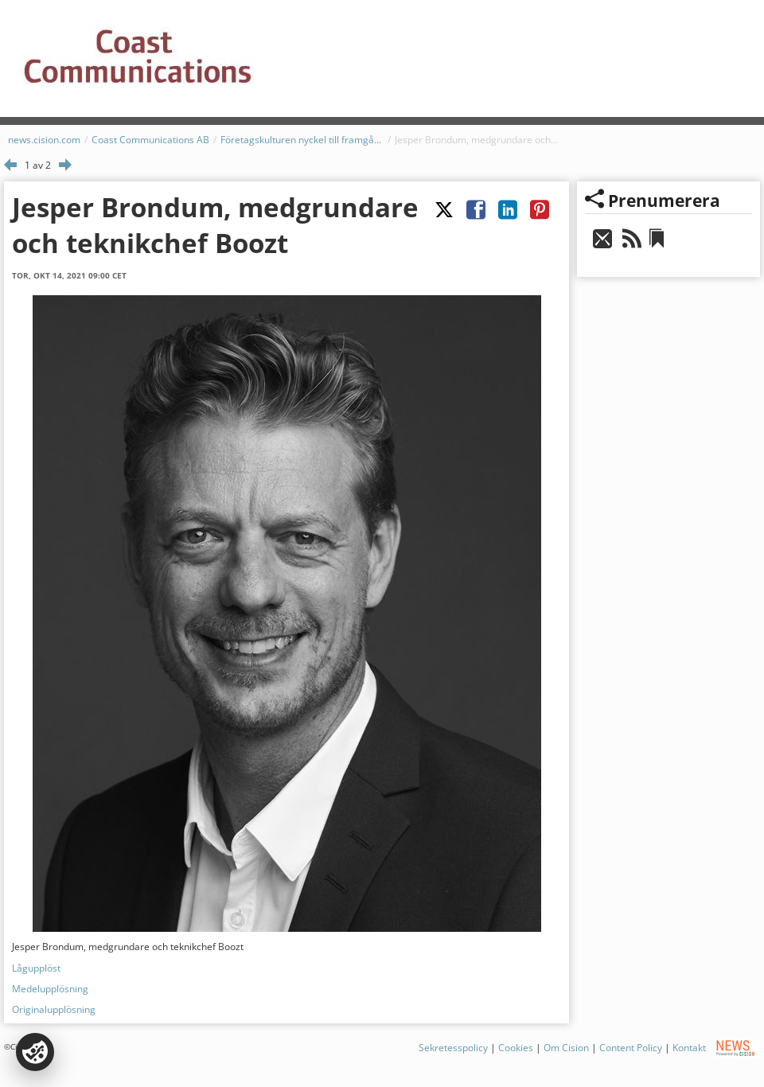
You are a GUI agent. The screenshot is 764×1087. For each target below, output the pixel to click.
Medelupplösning (50, 988)
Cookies (515, 1047)
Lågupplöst (36, 968)
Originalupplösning (54, 1009)
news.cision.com (44, 139)
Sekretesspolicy (453, 1047)
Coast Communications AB (150, 139)
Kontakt (689, 1047)
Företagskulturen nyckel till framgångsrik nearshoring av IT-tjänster (302, 139)
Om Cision (566, 1047)
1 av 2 (38, 165)
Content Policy (630, 1047)
